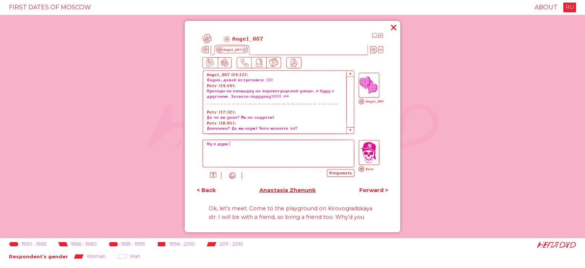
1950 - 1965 (27, 244)
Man (129, 256)
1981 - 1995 (127, 244)
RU (570, 7)
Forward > (373, 191)
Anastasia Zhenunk (287, 191)
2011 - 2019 (225, 244)
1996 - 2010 (176, 244)
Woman (90, 256)
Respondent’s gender (38, 256)
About (546, 7)
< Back (206, 191)
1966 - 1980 (77, 244)
